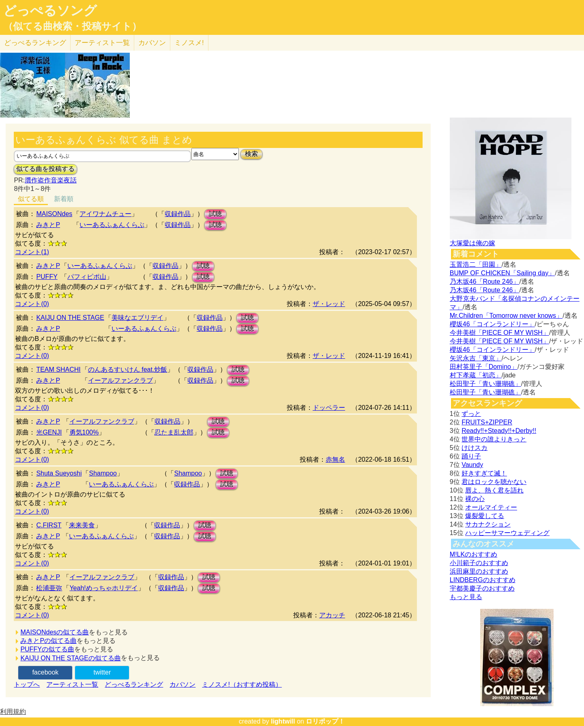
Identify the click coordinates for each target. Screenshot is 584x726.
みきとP (48, 224)
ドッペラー (329, 407)
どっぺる (35, 43)
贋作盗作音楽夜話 (51, 180)
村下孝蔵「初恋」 (476, 375)
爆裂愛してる (484, 515)
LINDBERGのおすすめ (482, 579)
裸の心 (475, 498)
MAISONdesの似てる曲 (54, 632)
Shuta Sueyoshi (59, 473)
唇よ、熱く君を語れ (494, 490)
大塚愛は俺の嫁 (472, 243)
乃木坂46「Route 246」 (485, 281)
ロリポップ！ (325, 721)
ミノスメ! (189, 43)
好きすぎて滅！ (484, 473)
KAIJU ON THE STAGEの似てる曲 (70, 658)
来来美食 (82, 525)
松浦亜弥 (49, 588)
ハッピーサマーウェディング (507, 532)
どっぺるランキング (134, 684)
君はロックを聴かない (494, 481)
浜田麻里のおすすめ (479, 571)
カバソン (152, 43)
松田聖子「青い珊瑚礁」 (485, 383)
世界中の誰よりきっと (494, 439)
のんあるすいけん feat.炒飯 (127, 369)
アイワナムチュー (105, 213)
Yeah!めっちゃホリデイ (103, 588)
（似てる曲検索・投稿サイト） (72, 26)
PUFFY (46, 276)
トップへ (27, 684)
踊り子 (471, 456)
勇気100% (84, 432)
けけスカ (474, 447)
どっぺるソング (50, 10)
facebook (45, 672)
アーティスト (102, 43)
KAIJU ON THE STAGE (70, 317)
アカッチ (332, 615)
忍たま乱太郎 (174, 432)
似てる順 (31, 198)
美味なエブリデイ (137, 317)
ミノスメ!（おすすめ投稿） (241, 684)
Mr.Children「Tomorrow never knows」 (506, 315)
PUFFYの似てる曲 (47, 649)
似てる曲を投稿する (45, 168)
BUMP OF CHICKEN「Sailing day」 (502, 273)
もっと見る (466, 596)
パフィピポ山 (86, 276)
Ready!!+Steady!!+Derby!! (499, 430)
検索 (251, 153)
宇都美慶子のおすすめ (482, 588)
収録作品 (178, 213)
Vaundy (472, 464)
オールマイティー (491, 507)
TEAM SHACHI (58, 369)
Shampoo (103, 473)
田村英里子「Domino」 (483, 366)
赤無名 (335, 459)
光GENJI (49, 432)
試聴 (215, 213)
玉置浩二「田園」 (476, 264)
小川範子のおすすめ (479, 562)
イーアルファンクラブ (120, 380)
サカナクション (488, 524)
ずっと (471, 413)
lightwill (283, 721)
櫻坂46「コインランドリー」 (492, 324)
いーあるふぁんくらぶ (111, 224)
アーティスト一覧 (72, 684)
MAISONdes (54, 213)
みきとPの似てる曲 (48, 640)
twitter (102, 672)
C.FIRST (48, 525)
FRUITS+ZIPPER (487, 422)
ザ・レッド (329, 303)
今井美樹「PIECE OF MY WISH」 (499, 332)
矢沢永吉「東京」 (476, 358)
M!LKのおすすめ (473, 554)
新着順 (63, 198)
